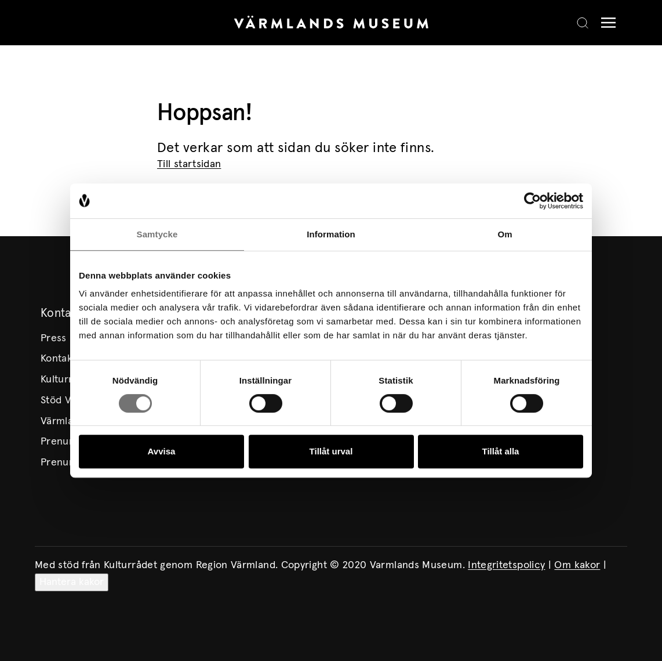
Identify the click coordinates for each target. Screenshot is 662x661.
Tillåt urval (331, 451)
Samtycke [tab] (157, 234)
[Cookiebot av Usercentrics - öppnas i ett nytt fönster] (532, 201)
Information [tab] (331, 234)
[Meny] (605, 23)
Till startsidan (189, 164)
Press (54, 338)
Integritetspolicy (506, 565)
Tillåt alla (500, 451)
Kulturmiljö (66, 379)
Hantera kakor (71, 582)
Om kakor (577, 565)
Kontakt (59, 358)
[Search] (582, 22)
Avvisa (162, 451)
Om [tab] (504, 234)
